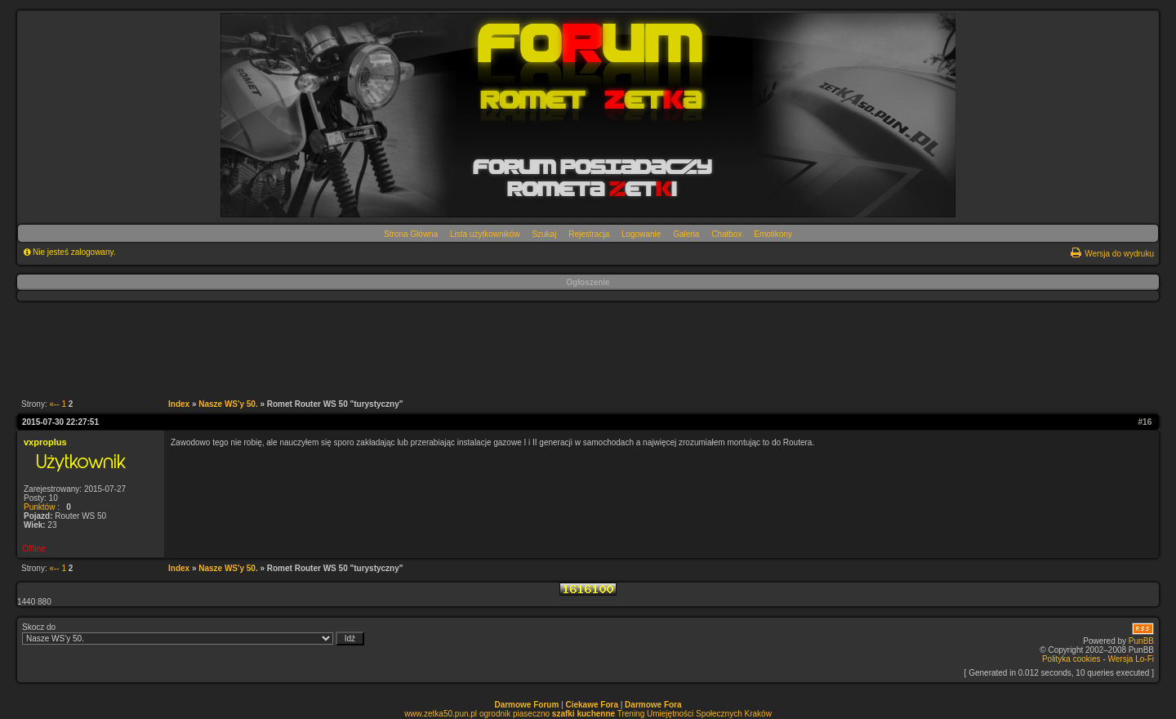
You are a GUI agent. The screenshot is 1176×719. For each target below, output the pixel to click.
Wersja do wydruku (1119, 253)
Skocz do (193, 634)
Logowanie (641, 234)
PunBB (1141, 640)
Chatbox (726, 234)
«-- (54, 404)
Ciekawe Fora (591, 704)
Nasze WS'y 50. (227, 404)
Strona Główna (411, 234)
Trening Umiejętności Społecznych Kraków (694, 713)
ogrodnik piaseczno (514, 713)
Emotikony (773, 234)
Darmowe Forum (526, 704)
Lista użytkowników (485, 234)
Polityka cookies (1071, 658)
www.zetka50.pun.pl (440, 713)
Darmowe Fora (653, 704)
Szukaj (544, 234)
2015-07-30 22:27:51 (60, 422)
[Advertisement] (579, 346)
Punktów (39, 506)
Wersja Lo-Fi (1131, 658)
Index (178, 404)
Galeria (686, 234)
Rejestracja (588, 234)
